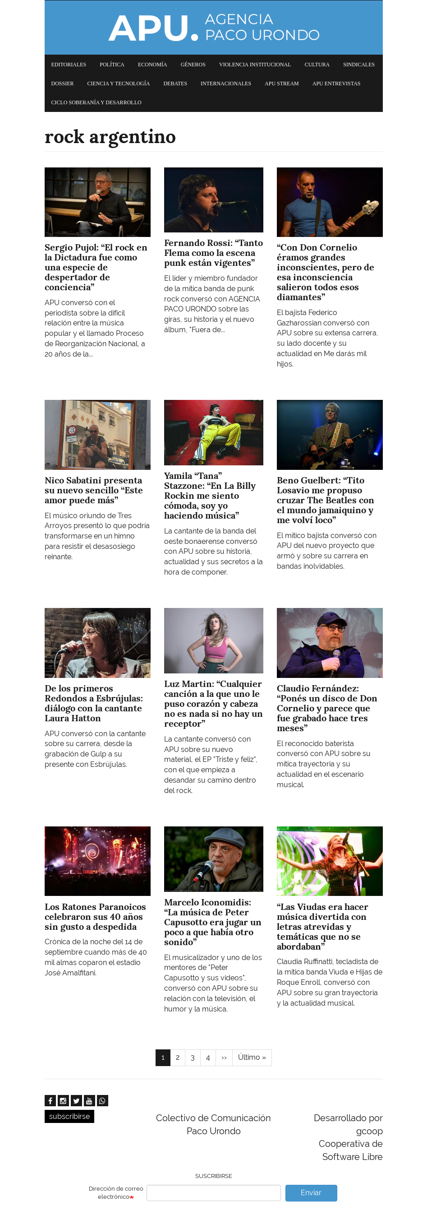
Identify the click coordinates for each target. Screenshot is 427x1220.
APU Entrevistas (336, 83)
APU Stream (282, 83)
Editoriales (69, 64)
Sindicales (359, 64)
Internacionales (226, 83)
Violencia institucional (255, 64)
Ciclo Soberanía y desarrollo (96, 102)
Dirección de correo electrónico (116, 1193)
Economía (152, 64)
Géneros (193, 64)
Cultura (317, 64)
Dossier (62, 83)
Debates (175, 83)
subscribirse (69, 1116)
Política (112, 64)
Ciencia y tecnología (118, 83)
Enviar (311, 1192)
